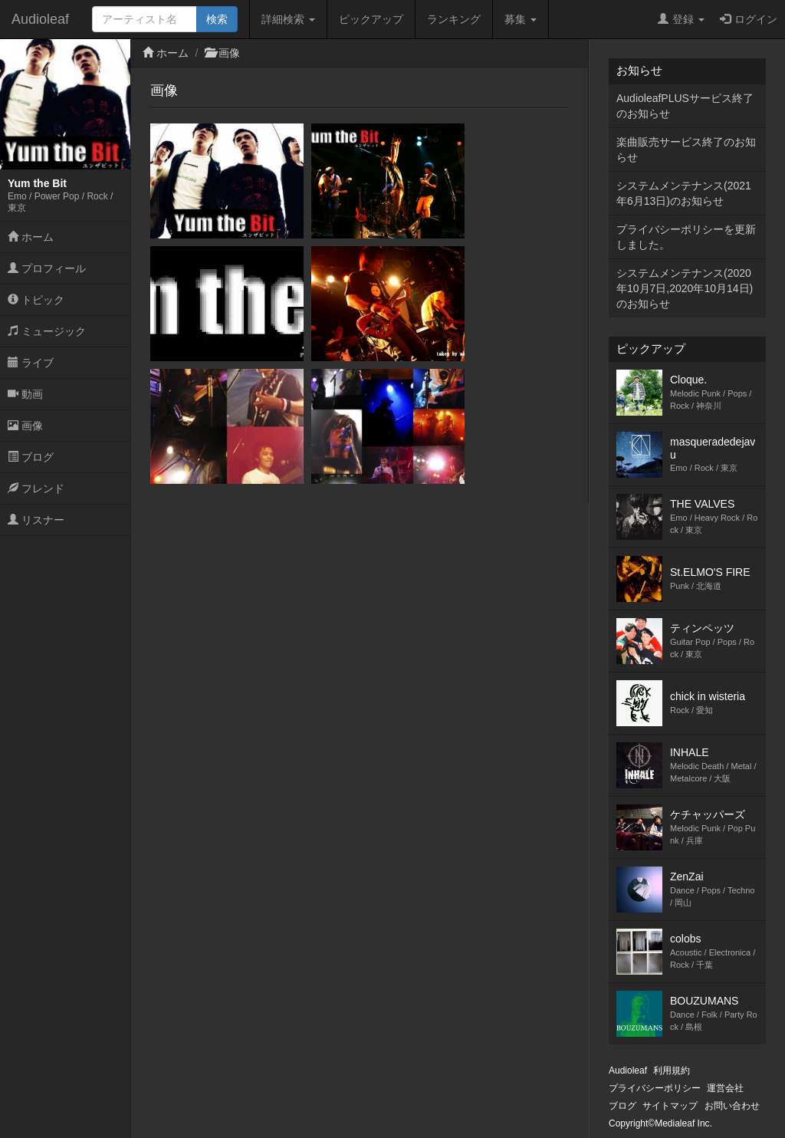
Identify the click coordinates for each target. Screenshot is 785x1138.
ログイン (748, 19)
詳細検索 (288, 19)
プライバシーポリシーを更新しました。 (686, 237)
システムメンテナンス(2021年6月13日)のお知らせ (683, 193)
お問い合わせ (732, 1105)
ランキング (454, 19)
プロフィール (47, 268)
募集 (520, 19)
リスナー (36, 520)
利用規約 (671, 1070)
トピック (36, 300)
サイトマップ (670, 1105)
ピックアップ (371, 19)
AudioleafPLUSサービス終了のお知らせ (685, 106)
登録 (681, 19)
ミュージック (47, 331)
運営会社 (725, 1088)
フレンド (36, 488)
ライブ (31, 363)
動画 (25, 394)
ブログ (31, 457)
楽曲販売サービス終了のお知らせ (686, 149)
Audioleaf (40, 19)
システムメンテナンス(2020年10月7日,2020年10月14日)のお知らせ (684, 288)
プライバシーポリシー (655, 1088)
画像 (25, 425)
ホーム (31, 237)
